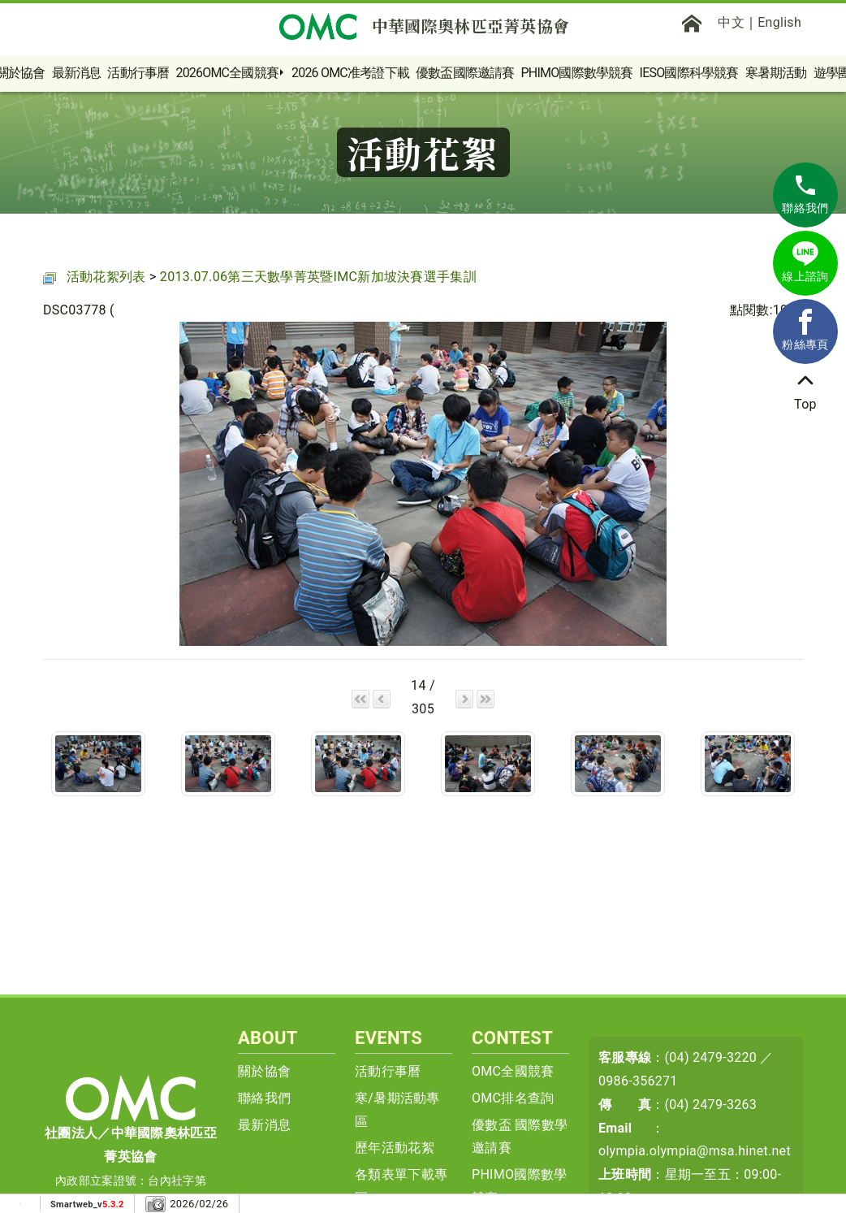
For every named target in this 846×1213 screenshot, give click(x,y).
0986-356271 (638, 1081)
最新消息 (76, 72)
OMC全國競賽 (513, 1071)
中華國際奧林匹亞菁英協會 (423, 25)
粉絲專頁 (805, 330)
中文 (731, 22)
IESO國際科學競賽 (689, 72)
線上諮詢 (805, 261)
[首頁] (691, 23)
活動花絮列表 (106, 276)
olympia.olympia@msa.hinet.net (694, 1151)
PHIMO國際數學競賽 (577, 72)
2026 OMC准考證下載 (350, 72)
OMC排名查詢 (513, 1098)
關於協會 (264, 1071)
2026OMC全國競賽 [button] (226, 72)
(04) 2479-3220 (711, 1057)
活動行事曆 (138, 72)
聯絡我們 (264, 1098)
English (779, 22)
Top (805, 389)
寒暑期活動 (776, 72)
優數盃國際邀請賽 (465, 72)
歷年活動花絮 (394, 1147)
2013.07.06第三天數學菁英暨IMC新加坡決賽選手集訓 (318, 276)
